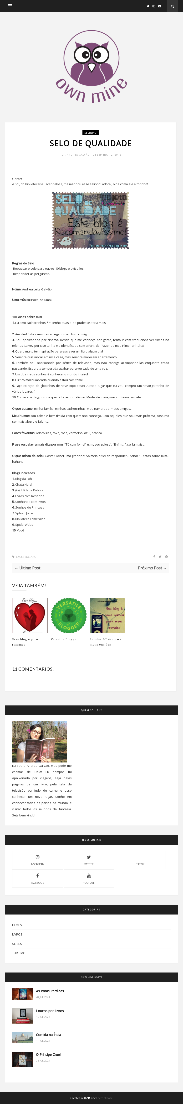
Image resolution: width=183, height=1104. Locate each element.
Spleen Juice (24, 513)
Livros (17, 934)
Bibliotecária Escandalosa (43, 184)
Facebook (37, 878)
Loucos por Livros (50, 1011)
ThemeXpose (104, 1098)
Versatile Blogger (64, 639)
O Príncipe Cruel (48, 1054)
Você (20, 530)
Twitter (89, 859)
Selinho (90, 132)
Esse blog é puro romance (25, 641)
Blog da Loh (23, 479)
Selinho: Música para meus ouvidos (105, 641)
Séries (17, 943)
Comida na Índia (48, 1034)
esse (80, 386)
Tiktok (140, 859)
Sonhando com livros (30, 501)
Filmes (17, 925)
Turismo (18, 953)
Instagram (37, 859)
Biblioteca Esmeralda (30, 519)
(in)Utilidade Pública (29, 490)
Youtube (89, 878)
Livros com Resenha (29, 496)
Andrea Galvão (79, 154)
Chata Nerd (23, 484)
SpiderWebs (24, 524)
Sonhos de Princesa (29, 507)
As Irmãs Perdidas (50, 991)
